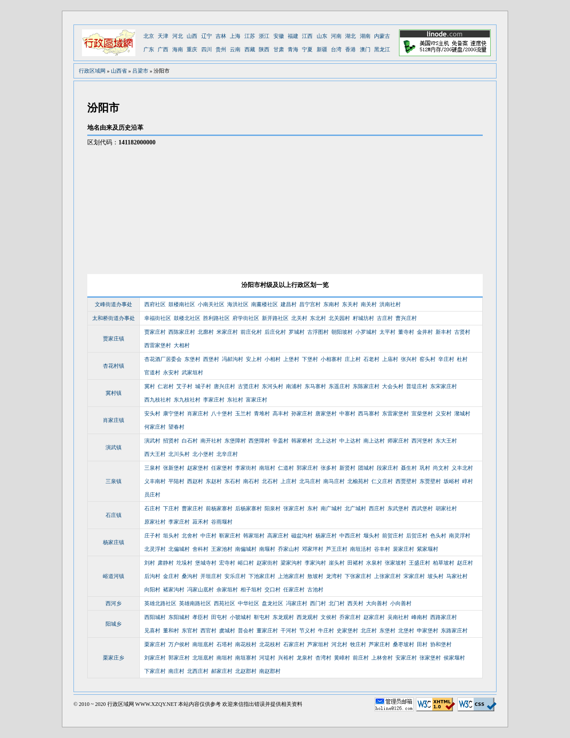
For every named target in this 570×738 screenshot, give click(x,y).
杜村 (462, 359)
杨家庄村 (326, 536)
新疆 (322, 49)
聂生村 (409, 468)
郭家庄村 (307, 468)
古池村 (315, 589)
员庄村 (152, 495)
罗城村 (297, 332)
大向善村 (376, 603)
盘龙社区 (272, 603)
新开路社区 (275, 318)
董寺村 (406, 332)
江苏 (249, 36)
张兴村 (409, 359)
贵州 (221, 49)
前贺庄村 (392, 536)
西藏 (249, 49)
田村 (422, 644)
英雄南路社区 (195, 603)
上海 (235, 36)
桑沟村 (190, 576)
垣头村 (171, 536)
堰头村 (371, 536)
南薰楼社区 (264, 304)
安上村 (254, 359)
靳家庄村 (229, 536)
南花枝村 (245, 644)
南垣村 (267, 468)
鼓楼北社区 (187, 318)
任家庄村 (294, 589)
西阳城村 (155, 617)
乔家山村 (288, 549)
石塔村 (224, 644)
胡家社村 (446, 508)
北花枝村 (270, 644)
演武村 (152, 441)
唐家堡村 (326, 413)
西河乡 (114, 603)
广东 (148, 49)
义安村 (444, 413)
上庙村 (390, 359)
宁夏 (307, 49)
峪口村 (246, 563)
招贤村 (171, 441)
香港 (350, 49)
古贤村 (462, 332)
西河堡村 (422, 441)
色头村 (438, 536)
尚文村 (441, 468)
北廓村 (206, 332)
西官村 (208, 630)
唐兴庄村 (224, 386)
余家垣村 (227, 589)
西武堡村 (422, 508)
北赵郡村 (245, 671)
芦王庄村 (336, 549)
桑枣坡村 (403, 644)
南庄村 (176, 671)
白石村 (190, 441)
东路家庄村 (454, 630)
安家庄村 (406, 658)
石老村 (371, 359)
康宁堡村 (173, 413)
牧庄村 (358, 644)
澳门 (365, 49)
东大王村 (446, 441)
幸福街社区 (157, 318)
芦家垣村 (318, 644)
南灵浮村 (459, 536)
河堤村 (267, 658)
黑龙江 (382, 49)
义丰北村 (462, 468)
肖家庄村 (197, 413)
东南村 (331, 304)
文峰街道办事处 (113, 304)
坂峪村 (452, 481)
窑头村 (427, 359)
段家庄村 (387, 468)
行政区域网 (92, 71)
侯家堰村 (454, 658)
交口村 (273, 589)
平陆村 (176, 481)
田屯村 (219, 617)
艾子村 (184, 386)
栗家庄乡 (113, 658)
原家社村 (155, 522)
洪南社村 (390, 304)
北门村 (337, 603)
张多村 (329, 468)
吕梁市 (140, 71)
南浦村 (294, 386)
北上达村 (326, 441)
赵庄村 (465, 563)
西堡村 (211, 359)
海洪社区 (237, 304)
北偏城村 (179, 549)
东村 (312, 508)
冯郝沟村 (232, 359)
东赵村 (214, 481)
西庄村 (377, 508)
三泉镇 (114, 481)
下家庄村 (155, 671)
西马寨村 (368, 413)
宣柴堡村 (422, 413)
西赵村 (195, 481)
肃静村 (166, 563)
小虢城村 (240, 617)
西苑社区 (224, 603)
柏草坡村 (443, 563)
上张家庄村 (387, 576)
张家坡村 (395, 563)
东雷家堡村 (395, 413)
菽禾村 (200, 522)
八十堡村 (221, 413)
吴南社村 (398, 617)
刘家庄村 (155, 658)
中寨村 (347, 413)
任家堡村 (221, 468)
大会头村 (392, 386)
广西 (163, 49)
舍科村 (200, 549)
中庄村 (208, 536)
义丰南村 (155, 481)
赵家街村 (267, 563)
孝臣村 (200, 617)
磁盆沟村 (302, 536)
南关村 (369, 304)
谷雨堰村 (221, 522)
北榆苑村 (358, 481)
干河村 (289, 630)
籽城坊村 (363, 318)
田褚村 (355, 563)
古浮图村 (318, 332)
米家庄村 (227, 332)
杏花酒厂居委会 (163, 359)
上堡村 (291, 359)
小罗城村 (366, 332)
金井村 (425, 332)
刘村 (149, 563)
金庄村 (171, 576)
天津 (163, 36)
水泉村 (374, 563)
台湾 (336, 49)
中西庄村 (350, 536)
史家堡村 (347, 630)
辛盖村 (281, 441)
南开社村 (211, 441)
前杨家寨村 (219, 508)
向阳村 (152, 589)
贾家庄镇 (113, 339)
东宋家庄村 (443, 386)
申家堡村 (427, 630)
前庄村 (361, 658)
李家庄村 (213, 400)
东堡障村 (235, 441)
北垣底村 (203, 658)
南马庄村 (334, 481)
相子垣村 (251, 589)
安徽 (278, 36)
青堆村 (262, 413)
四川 (206, 49)
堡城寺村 (205, 563)
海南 (177, 49)
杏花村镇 (113, 366)
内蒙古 (382, 36)
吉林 (221, 36)
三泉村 (152, 468)
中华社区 (248, 603)
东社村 (235, 400)
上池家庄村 (291, 576)
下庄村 (171, 508)
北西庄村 (197, 671)
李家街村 (245, 468)
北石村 (270, 481)
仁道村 (286, 468)
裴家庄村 (403, 549)
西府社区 (155, 304)
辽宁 (206, 36)
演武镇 (114, 447)
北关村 (299, 318)
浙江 (264, 36)
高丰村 (281, 413)
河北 (177, 36)
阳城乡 (114, 624)
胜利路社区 (216, 318)
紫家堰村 (427, 549)
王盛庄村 (419, 563)
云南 (235, 49)
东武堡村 (398, 508)
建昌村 (289, 304)
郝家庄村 (221, 671)
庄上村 (353, 359)
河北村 (339, 644)
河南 (336, 36)
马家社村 (457, 576)
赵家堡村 (197, 468)
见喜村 (152, 630)
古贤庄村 (248, 386)
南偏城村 (245, 549)
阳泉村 (273, 508)
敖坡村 (315, 576)
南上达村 (374, 441)
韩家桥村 (302, 441)
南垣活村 (360, 549)
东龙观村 (283, 617)
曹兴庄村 (406, 318)
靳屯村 (262, 617)
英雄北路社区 (160, 603)
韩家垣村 (254, 536)
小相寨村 (331, 359)
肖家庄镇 (113, 420)
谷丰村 (382, 549)
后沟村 (152, 576)
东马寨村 (315, 386)
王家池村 (221, 549)
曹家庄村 (192, 508)
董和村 (171, 630)
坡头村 (436, 576)
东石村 (232, 481)
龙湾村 (334, 576)
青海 (293, 49)
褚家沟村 (173, 589)
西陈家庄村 (181, 332)
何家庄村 (155, 427)
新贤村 (347, 468)
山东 (322, 36)
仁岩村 (166, 386)
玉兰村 (243, 413)
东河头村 (272, 386)
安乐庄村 (235, 576)
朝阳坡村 (342, 332)
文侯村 (329, 617)
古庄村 (385, 318)
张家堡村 (430, 658)
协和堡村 (441, 644)
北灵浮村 (155, 549)
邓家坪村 (312, 549)
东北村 (318, 318)
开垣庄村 (211, 576)
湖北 (350, 36)
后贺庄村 (417, 536)
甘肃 (278, 49)
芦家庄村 (379, 644)
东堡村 (192, 359)
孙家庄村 (302, 413)
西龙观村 (307, 617)
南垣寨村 (245, 658)
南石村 (251, 481)
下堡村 (310, 359)
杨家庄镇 (113, 542)
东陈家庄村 (366, 386)
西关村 (355, 603)
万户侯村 (179, 644)
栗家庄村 (155, 644)
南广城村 (331, 508)
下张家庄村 (358, 576)
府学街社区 (245, 318)
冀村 (149, 386)
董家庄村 (267, 630)
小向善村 (400, 603)
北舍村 (190, 536)
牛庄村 (326, 630)
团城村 (366, 468)
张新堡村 (173, 468)
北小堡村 (203, 454)
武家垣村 (192, 372)
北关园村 (339, 318)
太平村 (387, 332)
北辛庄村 (227, 454)
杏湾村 (323, 658)
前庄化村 (251, 332)
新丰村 (444, 332)
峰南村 (419, 617)
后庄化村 (275, 332)
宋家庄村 (414, 576)
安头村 (152, 413)
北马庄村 (310, 481)
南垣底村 (203, 644)
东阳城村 (179, 617)
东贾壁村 (430, 481)
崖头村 (337, 563)
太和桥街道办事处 (113, 318)
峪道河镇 (113, 576)
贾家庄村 (155, 332)
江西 (307, 36)
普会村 (246, 630)
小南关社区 (211, 304)
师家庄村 (398, 441)
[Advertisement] (408, 202)
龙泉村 (305, 658)
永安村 (171, 372)
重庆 (192, 49)
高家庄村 (278, 536)
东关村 (350, 304)
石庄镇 (114, 515)
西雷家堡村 (157, 345)
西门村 (318, 603)
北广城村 (355, 508)
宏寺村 (227, 563)
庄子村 (152, 536)
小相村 (273, 359)
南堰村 (267, 549)
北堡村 (406, 630)
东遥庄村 (339, 386)
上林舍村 (382, 658)
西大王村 (155, 454)
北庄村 (369, 630)
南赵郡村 (270, 671)
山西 (192, 36)
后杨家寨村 (248, 508)
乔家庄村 (350, 617)
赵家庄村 (374, 617)
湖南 (365, 36)
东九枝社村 (187, 400)
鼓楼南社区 (181, 304)
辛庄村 (446, 359)
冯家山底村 (200, 589)
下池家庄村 (261, 576)
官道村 (152, 372)
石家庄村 (294, 644)
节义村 (307, 630)
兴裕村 (286, 658)
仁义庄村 (382, 481)
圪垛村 (184, 563)
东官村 (190, 630)
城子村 (203, 386)
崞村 (467, 481)
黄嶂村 (342, 658)
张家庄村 (294, 508)
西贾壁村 (406, 481)
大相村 (182, 345)
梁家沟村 (291, 563)
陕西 (264, 49)
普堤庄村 (417, 386)
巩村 (424, 468)
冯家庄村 (296, 603)
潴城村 (462, 413)
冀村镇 (114, 393)
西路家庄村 (443, 617)
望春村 (176, 427)
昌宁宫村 (310, 304)
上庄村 (289, 481)
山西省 (119, 71)
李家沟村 (315, 563)
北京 (148, 36)
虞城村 (227, 630)
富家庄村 (256, 400)
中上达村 (350, 441)
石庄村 (152, 508)
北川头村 (179, 454)
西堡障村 (259, 441)
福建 (293, 36)
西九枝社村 (157, 400)
